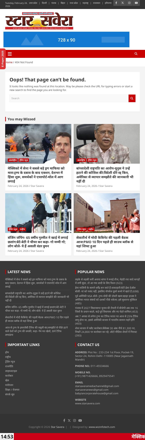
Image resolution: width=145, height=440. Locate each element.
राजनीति (9, 366)
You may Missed (21, 119)
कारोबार (9, 375)
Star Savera (37, 186)
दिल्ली (44, 3)
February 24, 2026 (18, 186)
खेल (7, 380)
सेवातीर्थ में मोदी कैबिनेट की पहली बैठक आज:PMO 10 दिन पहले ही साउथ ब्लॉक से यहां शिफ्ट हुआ (104, 241)
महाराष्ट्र (85, 3)
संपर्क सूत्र (9, 394)
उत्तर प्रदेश (33, 3)
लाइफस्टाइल (11, 371)
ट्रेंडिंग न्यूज (24, 160)
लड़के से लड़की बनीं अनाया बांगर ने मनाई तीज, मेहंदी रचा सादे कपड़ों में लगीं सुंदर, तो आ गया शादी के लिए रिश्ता (107, 281)
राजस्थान (96, 3)
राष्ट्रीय (22, 229)
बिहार (63, 3)
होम (7, 352)
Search (132, 98)
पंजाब (53, 3)
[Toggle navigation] (9, 54)
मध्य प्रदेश (74, 3)
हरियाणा (108, 3)
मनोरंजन (9, 385)
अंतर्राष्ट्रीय (13, 160)
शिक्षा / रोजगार (12, 389)
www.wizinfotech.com (102, 427)
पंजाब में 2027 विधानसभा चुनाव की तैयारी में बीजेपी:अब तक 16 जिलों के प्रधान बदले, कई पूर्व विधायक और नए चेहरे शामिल (106, 309)
